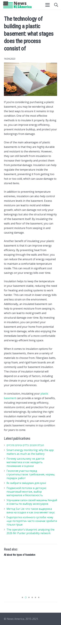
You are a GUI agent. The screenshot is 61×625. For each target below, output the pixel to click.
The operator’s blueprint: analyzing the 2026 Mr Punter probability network (30, 531)
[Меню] (47, 5)
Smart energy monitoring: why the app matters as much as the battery (30, 451)
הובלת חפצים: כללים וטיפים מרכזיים (25, 445)
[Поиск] (56, 5)
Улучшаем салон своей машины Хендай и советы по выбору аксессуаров (32, 502)
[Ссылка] (17, 5)
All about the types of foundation (19, 554)
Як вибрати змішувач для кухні (26, 483)
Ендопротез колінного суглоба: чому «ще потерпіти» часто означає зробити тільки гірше (32, 520)
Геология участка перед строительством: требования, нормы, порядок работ (31, 474)
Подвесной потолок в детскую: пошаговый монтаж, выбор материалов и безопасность (27, 491)
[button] (22, 597)
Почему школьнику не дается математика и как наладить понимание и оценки (25, 462)
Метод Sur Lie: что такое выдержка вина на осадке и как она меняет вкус (31, 510)
